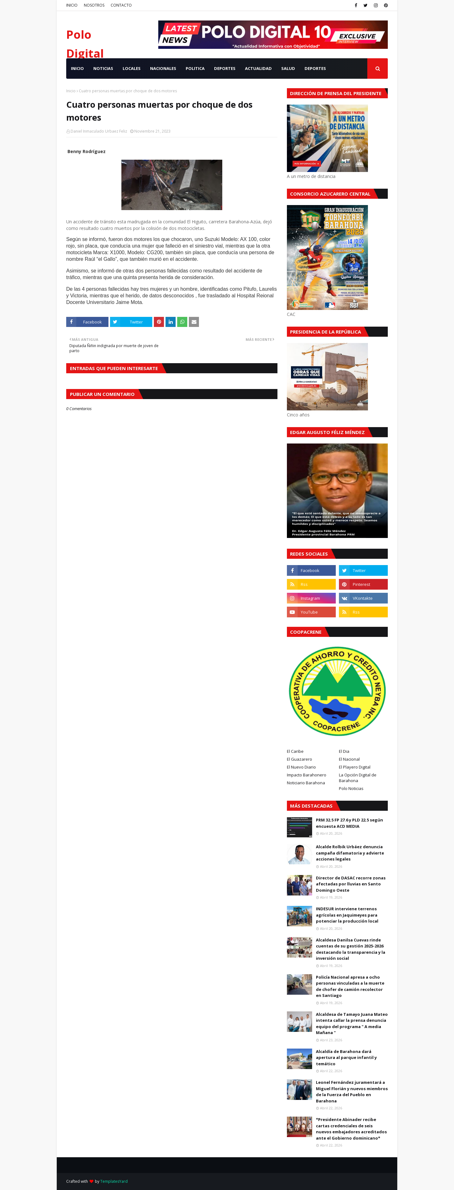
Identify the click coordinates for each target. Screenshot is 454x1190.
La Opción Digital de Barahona (357, 777)
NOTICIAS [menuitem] (103, 68)
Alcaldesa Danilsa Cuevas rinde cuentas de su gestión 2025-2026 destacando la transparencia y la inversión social (350, 949)
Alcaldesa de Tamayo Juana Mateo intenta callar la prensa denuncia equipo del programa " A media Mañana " (352, 1023)
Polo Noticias (351, 788)
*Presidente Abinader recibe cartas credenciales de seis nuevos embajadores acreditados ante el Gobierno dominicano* (351, 1129)
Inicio (71, 91)
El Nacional (349, 759)
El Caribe (295, 751)
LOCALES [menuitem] (132, 68)
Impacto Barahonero (306, 775)
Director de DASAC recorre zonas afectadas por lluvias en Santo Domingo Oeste (351, 884)
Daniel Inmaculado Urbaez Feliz (99, 131)
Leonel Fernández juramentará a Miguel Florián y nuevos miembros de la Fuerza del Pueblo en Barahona (352, 1091)
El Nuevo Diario (301, 767)
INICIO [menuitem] (77, 68)
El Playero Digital (354, 767)
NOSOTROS (94, 5)
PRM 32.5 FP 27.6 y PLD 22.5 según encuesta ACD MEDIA (349, 823)
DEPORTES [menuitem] (225, 68)
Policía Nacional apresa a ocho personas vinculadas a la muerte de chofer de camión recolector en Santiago (350, 986)
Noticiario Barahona (306, 783)
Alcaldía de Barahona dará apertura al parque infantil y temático (346, 1058)
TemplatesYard (114, 1181)
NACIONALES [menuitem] (163, 68)
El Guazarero (299, 759)
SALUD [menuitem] (288, 68)
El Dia (344, 751)
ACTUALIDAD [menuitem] (258, 68)
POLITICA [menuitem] (195, 68)
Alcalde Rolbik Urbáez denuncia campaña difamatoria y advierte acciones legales (350, 853)
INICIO (72, 5)
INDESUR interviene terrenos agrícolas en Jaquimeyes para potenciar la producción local (347, 915)
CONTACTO (121, 5)
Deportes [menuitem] (315, 68)
